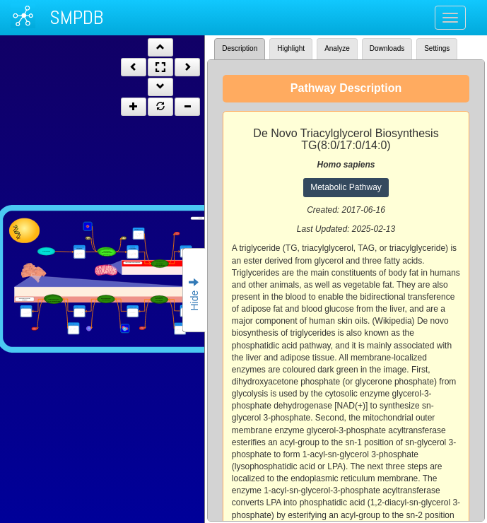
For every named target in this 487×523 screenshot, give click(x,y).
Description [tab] (239, 48)
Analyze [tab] (337, 48)
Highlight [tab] (291, 48)
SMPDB (76, 17)
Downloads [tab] (387, 48)
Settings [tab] (437, 48)
